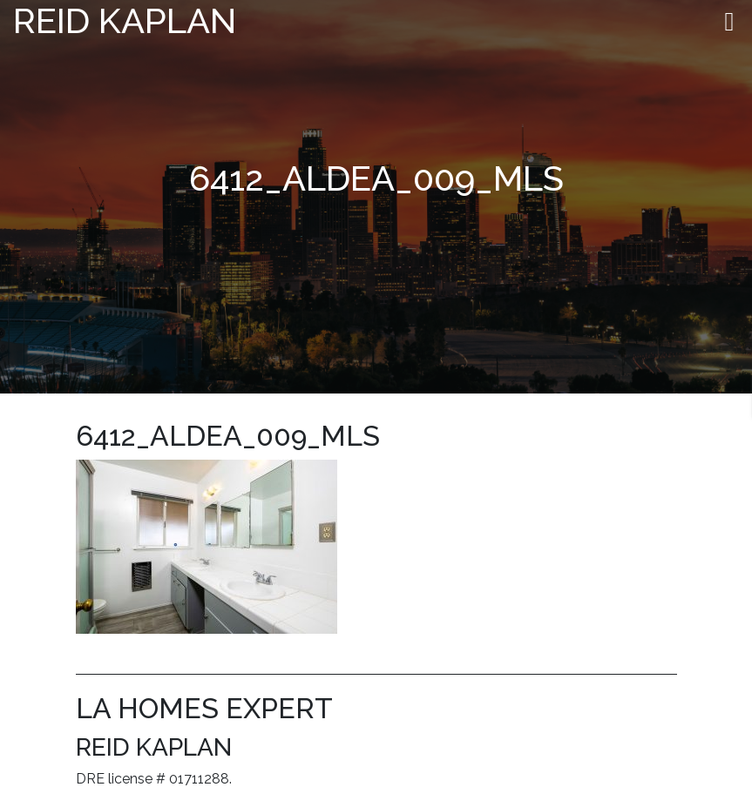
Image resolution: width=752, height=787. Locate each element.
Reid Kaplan (124, 20)
